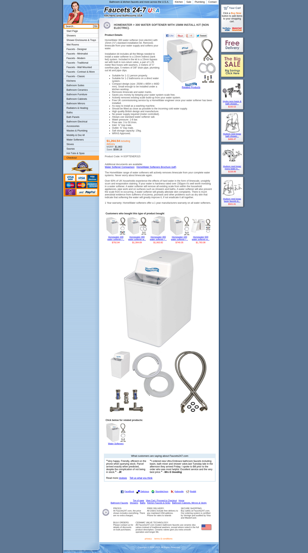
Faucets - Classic (76, 76)
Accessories (73, 126)
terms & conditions (163, 538)
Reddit (193, 491)
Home (181, 500)
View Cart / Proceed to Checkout (161, 500)
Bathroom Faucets (119, 503)
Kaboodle (179, 491)
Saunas (71, 148)
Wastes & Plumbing (77, 130)
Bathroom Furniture (77, 94)
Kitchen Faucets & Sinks (158, 503)
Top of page (138, 500)
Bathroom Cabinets (77, 99)
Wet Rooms (73, 44)
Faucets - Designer (77, 49)
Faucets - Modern (76, 58)
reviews (123, 478)
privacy (148, 538)
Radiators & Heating (77, 108)
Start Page (72, 31)
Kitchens (71, 81)
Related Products (191, 87)
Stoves (70, 144)
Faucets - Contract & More (81, 71)
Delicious (144, 491)
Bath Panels (73, 117)
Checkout (72, 157)
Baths (70, 112)
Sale (188, 2)
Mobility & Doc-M (76, 135)
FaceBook (129, 491)
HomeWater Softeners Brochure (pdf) (156, 167)
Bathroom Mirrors (76, 103)
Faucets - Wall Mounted (79, 67)
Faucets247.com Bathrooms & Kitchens (101, 10)
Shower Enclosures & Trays (81, 40)
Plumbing (200, 2)
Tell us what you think (141, 478)
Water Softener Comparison (120, 167)
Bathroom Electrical (77, 121)
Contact (212, 2)
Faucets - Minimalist (77, 53)
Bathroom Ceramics (77, 90)
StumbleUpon (161, 491)
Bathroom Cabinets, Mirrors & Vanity (189, 503)
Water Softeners (75, 139)
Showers (71, 35)
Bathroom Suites (75, 85)
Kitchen (179, 2)
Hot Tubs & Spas (76, 153)
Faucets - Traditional (77, 62)
